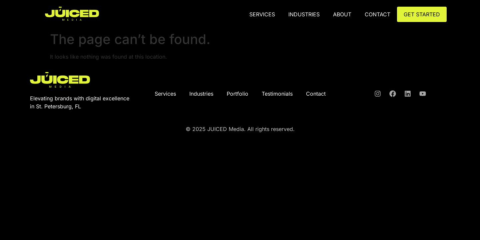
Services (262, 14)
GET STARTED (422, 14)
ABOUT (342, 14)
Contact (316, 93)
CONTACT (377, 14)
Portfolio (237, 93)
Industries (304, 14)
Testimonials (277, 93)
